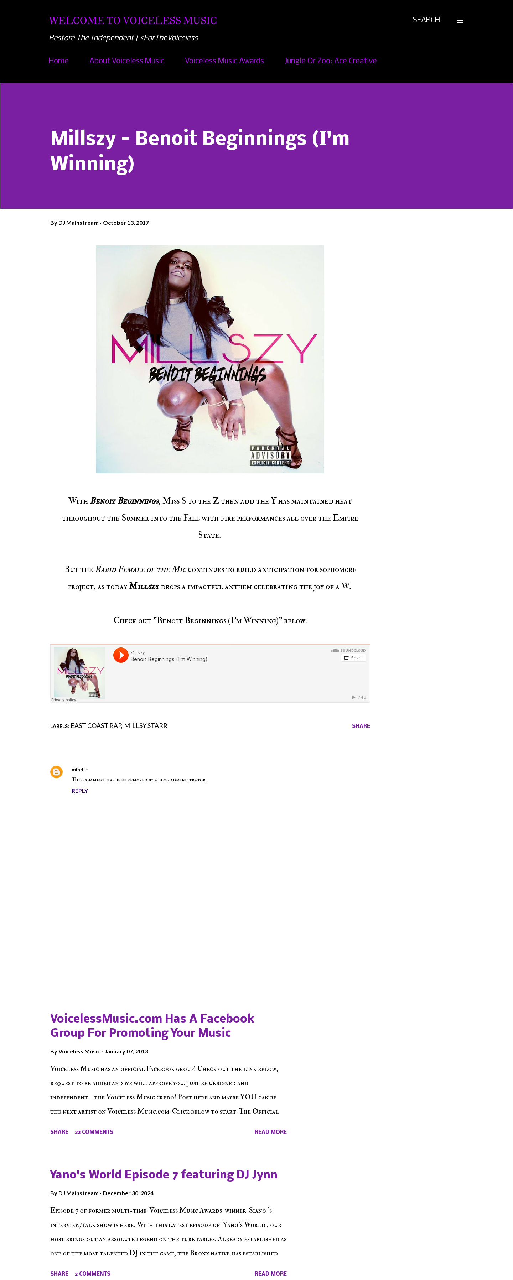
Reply (80, 790)
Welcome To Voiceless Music (133, 20)
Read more (271, 1132)
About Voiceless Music (126, 61)
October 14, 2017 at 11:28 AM (129, 769)
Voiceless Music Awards (224, 61)
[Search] (426, 21)
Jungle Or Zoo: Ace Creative (331, 61)
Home (59, 61)
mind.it (80, 769)
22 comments (94, 1132)
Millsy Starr (145, 725)
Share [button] (361, 726)
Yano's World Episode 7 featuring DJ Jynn (164, 1175)
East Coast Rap (96, 725)
